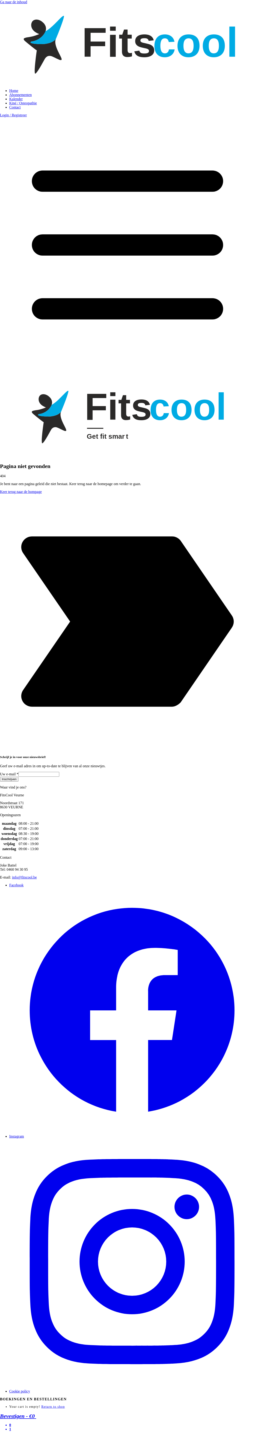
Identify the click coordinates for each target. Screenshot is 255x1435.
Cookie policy (19, 1391)
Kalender (16, 99)
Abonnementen (20, 95)
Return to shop (53, 1406)
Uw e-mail (9, 774)
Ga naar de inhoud (13, 2)
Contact (15, 107)
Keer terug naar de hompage (21, 492)
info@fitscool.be (24, 877)
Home (13, 91)
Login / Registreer (13, 115)
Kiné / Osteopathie (23, 103)
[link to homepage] (127, 83)
